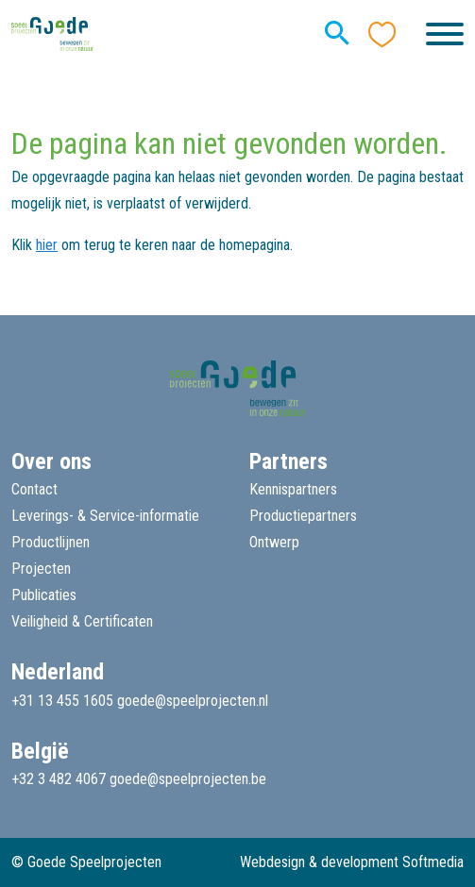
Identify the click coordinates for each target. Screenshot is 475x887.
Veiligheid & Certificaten (82, 621)
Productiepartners (303, 516)
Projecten (41, 568)
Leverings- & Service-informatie (105, 516)
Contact (34, 489)
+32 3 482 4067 (58, 779)
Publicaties (43, 595)
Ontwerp (274, 542)
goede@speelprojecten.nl (192, 701)
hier (47, 245)
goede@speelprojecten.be (188, 779)
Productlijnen (50, 542)
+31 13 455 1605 (62, 701)
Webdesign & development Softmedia (352, 862)
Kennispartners (293, 489)
